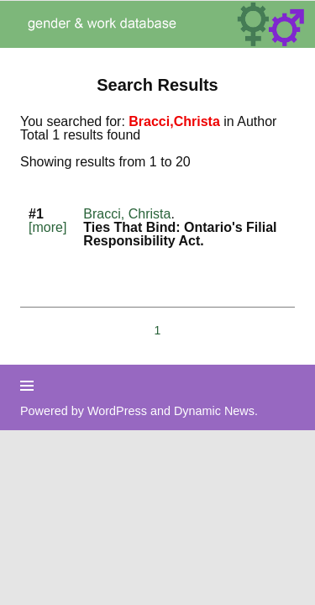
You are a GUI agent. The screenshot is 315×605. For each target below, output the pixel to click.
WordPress (117, 411)
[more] (47, 227)
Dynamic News (214, 411)
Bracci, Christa (127, 214)
